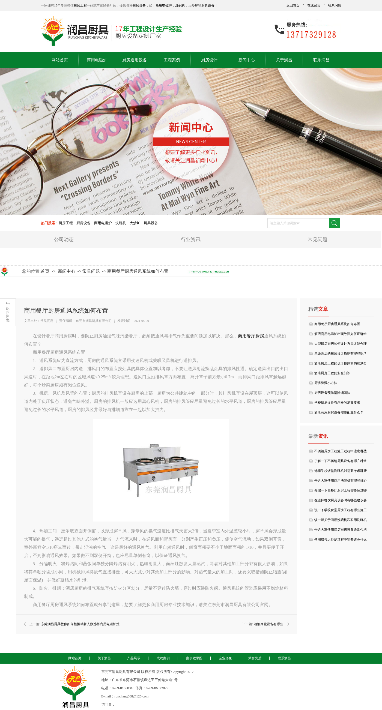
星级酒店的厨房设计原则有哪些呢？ (340, 353)
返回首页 (293, 5)
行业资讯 (191, 239)
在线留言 (313, 5)
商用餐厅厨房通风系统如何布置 (137, 271)
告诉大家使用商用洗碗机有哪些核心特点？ (340, 482)
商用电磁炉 (164, 5)
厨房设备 (139, 5)
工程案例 (172, 60)
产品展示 (133, 658)
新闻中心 (246, 60)
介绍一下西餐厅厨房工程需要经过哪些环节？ (340, 492)
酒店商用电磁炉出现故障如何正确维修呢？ (340, 335)
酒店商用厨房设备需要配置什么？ (338, 412)
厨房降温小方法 (325, 383)
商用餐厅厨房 (251, 336)
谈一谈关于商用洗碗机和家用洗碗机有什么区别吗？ (340, 521)
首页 (45, 271)
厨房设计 (209, 60)
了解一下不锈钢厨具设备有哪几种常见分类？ (340, 462)
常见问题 (317, 239)
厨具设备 (207, 5)
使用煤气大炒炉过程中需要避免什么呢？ (340, 541)
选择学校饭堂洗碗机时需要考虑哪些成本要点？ (340, 472)
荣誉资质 (254, 658)
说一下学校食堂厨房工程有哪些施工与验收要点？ (340, 511)
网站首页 (60, 60)
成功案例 (163, 658)
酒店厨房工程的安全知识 (332, 373)
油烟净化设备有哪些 (268, 624)
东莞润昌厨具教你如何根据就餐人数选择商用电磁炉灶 (80, 624)
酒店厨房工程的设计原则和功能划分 (340, 363)
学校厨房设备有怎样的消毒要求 (337, 403)
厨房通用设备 (134, 60)
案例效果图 (194, 658)
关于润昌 (284, 60)
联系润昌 (334, 5)
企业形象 (225, 658)
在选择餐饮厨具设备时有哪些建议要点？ (340, 501)
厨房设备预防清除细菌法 (332, 393)
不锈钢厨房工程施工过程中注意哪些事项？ (340, 452)
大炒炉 (193, 5)
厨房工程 (80, 5)
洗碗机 (180, 5)
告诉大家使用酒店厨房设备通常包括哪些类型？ (340, 531)
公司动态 (64, 239)
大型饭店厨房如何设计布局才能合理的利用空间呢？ (340, 345)
